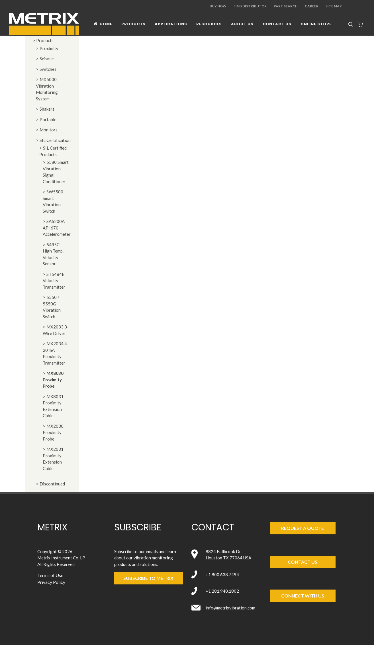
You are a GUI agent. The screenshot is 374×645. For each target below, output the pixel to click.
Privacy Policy (51, 582)
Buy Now (218, 6)
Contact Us (302, 562)
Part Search (286, 6)
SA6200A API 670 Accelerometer (57, 228)
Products (45, 40)
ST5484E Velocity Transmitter (54, 281)
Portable (48, 119)
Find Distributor (250, 6)
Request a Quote (302, 528)
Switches (48, 69)
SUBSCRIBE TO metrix (148, 578)
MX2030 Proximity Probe (53, 432)
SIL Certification (55, 140)
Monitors (49, 129)
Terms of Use (50, 575)
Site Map (334, 6)
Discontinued (52, 483)
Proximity (49, 48)
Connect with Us (302, 595)
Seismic (47, 58)
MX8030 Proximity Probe (53, 379)
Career (311, 6)
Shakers (47, 108)
